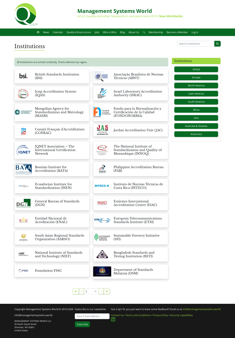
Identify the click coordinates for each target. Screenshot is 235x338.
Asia (196, 118)
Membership (156, 32)
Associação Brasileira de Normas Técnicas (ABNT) (138, 76)
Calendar (58, 32)
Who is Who (109, 32)
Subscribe (82, 324)
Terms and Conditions (138, 315)
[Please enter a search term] (195, 44)
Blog (122, 32)
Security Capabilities (181, 315)
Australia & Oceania (196, 126)
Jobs (97, 32)
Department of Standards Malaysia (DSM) (133, 271)
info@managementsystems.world (33, 315)
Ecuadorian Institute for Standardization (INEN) (53, 186)
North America (196, 85)
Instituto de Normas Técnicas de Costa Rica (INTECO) (138, 186)
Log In (195, 32)
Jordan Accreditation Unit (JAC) (138, 130)
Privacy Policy (160, 315)
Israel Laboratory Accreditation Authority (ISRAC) (138, 93)
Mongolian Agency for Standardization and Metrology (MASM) (59, 112)
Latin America (196, 93)
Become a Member (177, 32)
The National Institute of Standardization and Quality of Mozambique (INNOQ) (138, 150)
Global (196, 69)
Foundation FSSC (48, 270)
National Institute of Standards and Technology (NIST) (58, 254)
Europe (196, 77)
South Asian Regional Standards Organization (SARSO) (59, 237)
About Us (134, 32)
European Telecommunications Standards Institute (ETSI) (138, 220)
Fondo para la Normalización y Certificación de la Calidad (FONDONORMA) (137, 112)
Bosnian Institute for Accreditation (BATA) (51, 169)
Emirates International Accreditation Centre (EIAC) (135, 203)
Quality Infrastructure (79, 32)
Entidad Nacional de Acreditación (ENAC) (51, 220)
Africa (196, 109)
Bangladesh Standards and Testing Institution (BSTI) (134, 254)
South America (196, 101)
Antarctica (196, 134)
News (46, 32)
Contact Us (117, 315)
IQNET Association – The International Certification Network (55, 150)
